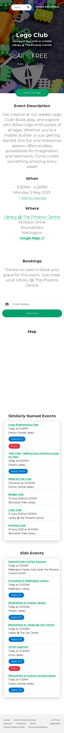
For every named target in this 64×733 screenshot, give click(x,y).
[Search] (18, 7)
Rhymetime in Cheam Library (27, 602)
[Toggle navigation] (5, 7)
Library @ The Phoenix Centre (32, 217)
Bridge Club (16, 494)
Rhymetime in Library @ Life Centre (31, 624)
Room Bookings (38, 727)
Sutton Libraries (55, 722)
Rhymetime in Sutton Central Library (32, 675)
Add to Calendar (32, 198)
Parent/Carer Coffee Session (27, 561)
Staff (33, 723)
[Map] (32, 371)
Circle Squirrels (18, 646)
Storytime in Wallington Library (28, 580)
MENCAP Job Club (19, 478)
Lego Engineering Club (23, 424)
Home (6, 720)
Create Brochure (14, 727)
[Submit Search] (28, 7)
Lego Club (15, 509)
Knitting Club (17, 525)
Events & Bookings (47, 7)
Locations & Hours (24, 720)
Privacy (8, 723)
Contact (21, 723)
